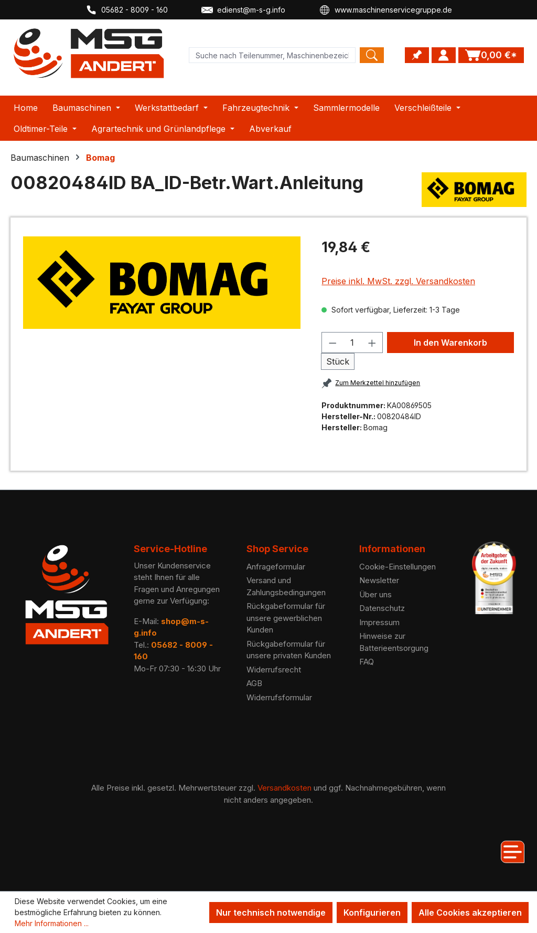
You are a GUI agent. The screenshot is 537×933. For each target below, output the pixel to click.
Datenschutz (382, 608)
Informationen (392, 548)
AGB (254, 683)
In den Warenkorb (450, 342)
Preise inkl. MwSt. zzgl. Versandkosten (398, 281)
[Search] (372, 55)
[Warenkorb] (491, 55)
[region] (162, 282)
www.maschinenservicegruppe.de (385, 10)
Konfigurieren (372, 912)
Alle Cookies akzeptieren (470, 912)
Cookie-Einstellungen (397, 567)
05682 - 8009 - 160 (126, 10)
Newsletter (379, 580)
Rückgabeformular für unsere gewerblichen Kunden (285, 618)
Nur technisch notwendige (271, 912)
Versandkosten (284, 788)
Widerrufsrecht (273, 670)
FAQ (366, 662)
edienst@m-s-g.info (243, 10)
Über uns (375, 594)
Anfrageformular (275, 567)
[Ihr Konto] (444, 55)
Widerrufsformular (279, 697)
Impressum (379, 622)
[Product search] (272, 55)
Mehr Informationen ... (52, 923)
